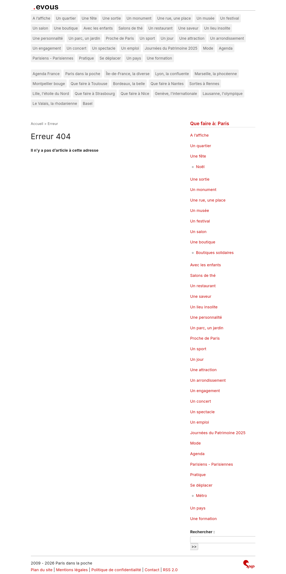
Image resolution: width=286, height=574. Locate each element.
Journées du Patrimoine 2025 (171, 48)
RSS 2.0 (170, 570)
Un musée (206, 18)
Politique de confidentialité (116, 570)
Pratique (86, 58)
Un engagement (47, 48)
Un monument (139, 18)
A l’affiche (41, 18)
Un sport (147, 38)
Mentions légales (72, 570)
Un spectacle (103, 48)
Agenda (226, 48)
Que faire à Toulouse (89, 83)
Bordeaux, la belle (129, 83)
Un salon (40, 28)
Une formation (159, 58)
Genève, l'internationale (176, 93)
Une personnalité (48, 38)
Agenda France (46, 73)
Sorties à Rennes (204, 83)
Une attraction (191, 38)
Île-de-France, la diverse (127, 73)
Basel (88, 103)
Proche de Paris (120, 38)
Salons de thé (131, 28)
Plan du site (42, 570)
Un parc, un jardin (84, 38)
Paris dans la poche (82, 73)
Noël (200, 166)
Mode (208, 48)
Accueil (37, 123)
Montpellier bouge (49, 83)
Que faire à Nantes (167, 83)
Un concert (77, 48)
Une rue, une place (174, 18)
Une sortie (112, 18)
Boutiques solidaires (215, 252)
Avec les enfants (98, 28)
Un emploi (130, 48)
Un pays (133, 58)
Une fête (89, 18)
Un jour (167, 38)
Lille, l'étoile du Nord (51, 93)
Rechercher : (202, 532)
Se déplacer (110, 58)
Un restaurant (160, 28)
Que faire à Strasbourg (95, 93)
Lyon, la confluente (172, 73)
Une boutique (66, 28)
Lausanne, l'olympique (223, 93)
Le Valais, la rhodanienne (55, 103)
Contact (152, 570)
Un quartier (66, 18)
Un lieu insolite (217, 28)
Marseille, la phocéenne (215, 73)
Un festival (229, 18)
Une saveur (188, 28)
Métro (201, 495)
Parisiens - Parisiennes (53, 58)
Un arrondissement (227, 38)
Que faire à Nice (135, 93)
